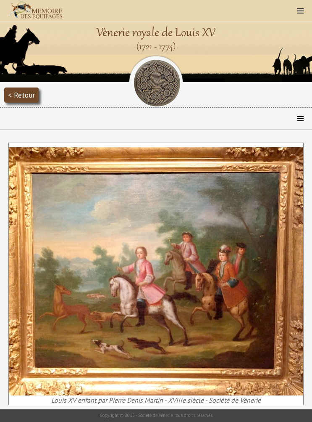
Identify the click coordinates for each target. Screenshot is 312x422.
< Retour (21, 95)
